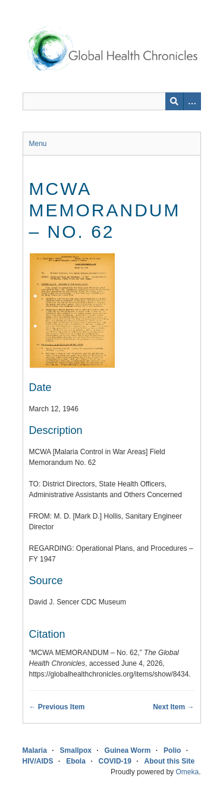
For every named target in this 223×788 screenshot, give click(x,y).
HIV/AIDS (38, 761)
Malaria (35, 750)
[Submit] (174, 101)
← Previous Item (57, 707)
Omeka (187, 772)
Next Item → (173, 707)
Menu (38, 143)
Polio (172, 750)
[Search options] (192, 101)
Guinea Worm (128, 750)
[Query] (112, 101)
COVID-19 (115, 761)
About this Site (170, 761)
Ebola (76, 761)
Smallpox (76, 750)
